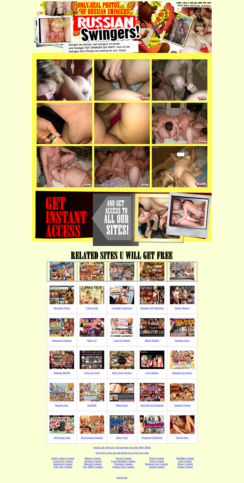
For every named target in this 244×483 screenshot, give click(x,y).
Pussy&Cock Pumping (152, 405)
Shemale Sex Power (182, 373)
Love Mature (152, 373)
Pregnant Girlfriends (152, 437)
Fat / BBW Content (93, 467)
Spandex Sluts (182, 340)
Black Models (152, 340)
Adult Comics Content (63, 458)
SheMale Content (185, 458)
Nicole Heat (182, 437)
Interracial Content (63, 464)
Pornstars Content (124, 464)
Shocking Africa (62, 308)
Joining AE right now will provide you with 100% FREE (122, 447)
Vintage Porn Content (123, 467)
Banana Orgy (62, 405)
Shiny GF (92, 340)
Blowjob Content (93, 464)
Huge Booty (122, 405)
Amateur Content (93, 461)
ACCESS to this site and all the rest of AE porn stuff (122, 453)
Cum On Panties (122, 340)
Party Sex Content (63, 467)
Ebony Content (185, 464)
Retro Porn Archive (122, 373)
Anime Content (156, 467)
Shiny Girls (122, 437)
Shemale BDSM (62, 373)
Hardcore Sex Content (156, 464)
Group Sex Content (63, 461)
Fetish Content (156, 458)
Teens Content (156, 461)
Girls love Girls (92, 373)
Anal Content (185, 461)
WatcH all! (121, 477)
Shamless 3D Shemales (152, 308)
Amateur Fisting (182, 405)
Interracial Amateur (62, 340)
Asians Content (185, 467)
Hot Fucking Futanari (92, 437)
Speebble (92, 405)
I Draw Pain (92, 308)
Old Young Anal (62, 437)
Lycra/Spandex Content (123, 461)
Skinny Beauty (182, 308)
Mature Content (93, 458)
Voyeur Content (123, 458)
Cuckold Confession (122, 308)
